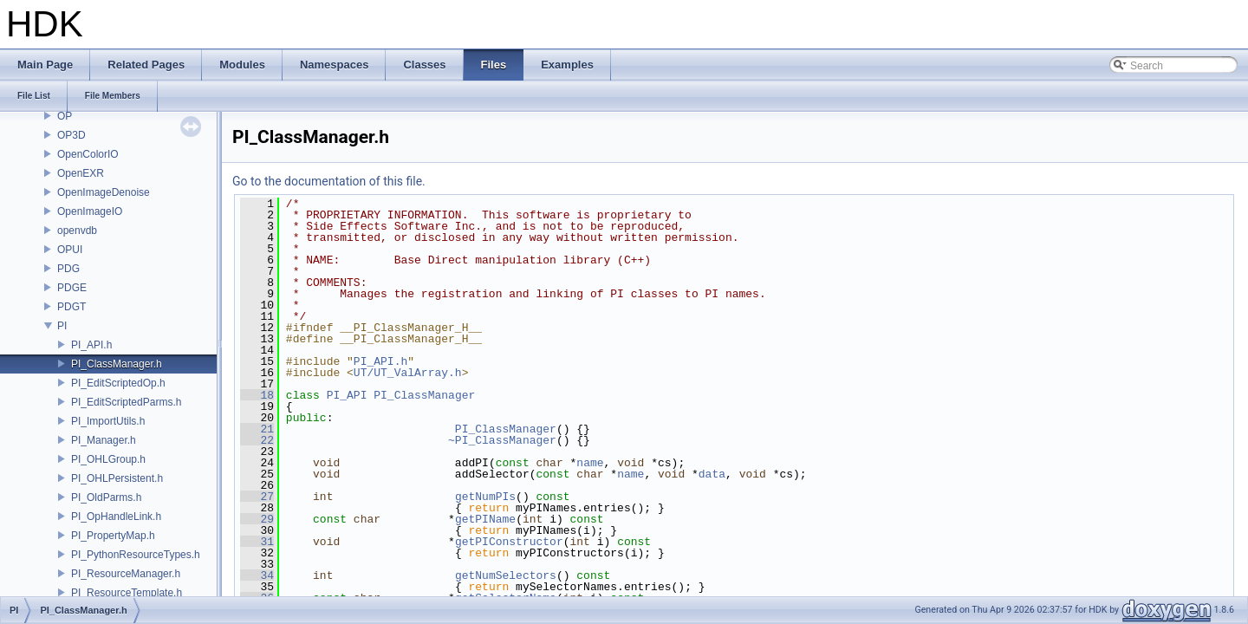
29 (257, 519)
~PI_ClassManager (502, 440)
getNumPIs (485, 496)
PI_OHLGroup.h (108, 459)
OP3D (71, 135)
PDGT (71, 307)
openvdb (77, 230)
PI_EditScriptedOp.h (118, 383)
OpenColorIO (88, 154)
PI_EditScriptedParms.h (126, 402)
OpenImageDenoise (103, 192)
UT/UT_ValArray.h (408, 372)
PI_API (347, 395)
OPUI (69, 250)
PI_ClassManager (424, 395)
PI (62, 326)
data (712, 474)
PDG (68, 269)
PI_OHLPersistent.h (117, 478)
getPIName (485, 519)
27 (257, 496)
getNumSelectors (505, 575)
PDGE (72, 288)
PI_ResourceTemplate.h (126, 593)
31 (257, 541)
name (589, 463)
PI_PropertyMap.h (113, 536)
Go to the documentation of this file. (329, 181)
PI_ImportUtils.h (108, 421)
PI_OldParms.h (106, 497)
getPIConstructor (509, 541)
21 (257, 429)
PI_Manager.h (103, 440)
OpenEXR (80, 173)
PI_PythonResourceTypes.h (135, 555)
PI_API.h (91, 345)
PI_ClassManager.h (116, 364)
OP (64, 116)
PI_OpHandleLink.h (116, 516)
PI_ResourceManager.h (125, 574)
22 (257, 440)
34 (257, 575)
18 (257, 395)
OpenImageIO (89, 211)
